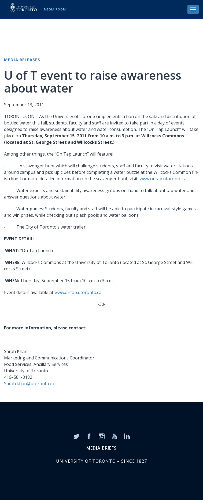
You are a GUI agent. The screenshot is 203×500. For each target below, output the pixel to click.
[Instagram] (101, 436)
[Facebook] (89, 436)
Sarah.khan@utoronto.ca (29, 384)
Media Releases (22, 59)
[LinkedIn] (127, 436)
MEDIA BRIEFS (101, 448)
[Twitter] (76, 436)
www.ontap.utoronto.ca (163, 179)
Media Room (55, 9)
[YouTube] (114, 436)
